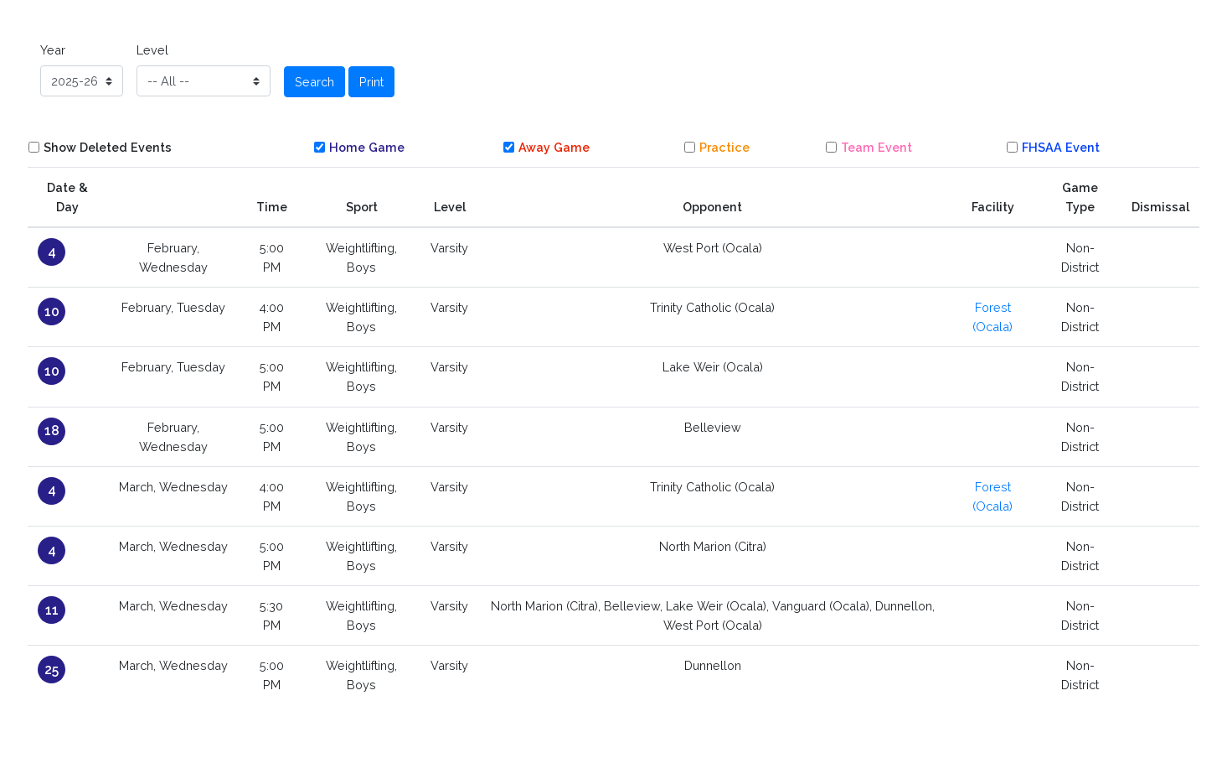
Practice (724, 147)
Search (314, 82)
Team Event (876, 147)
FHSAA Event (1061, 147)
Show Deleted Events (108, 147)
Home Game (367, 147)
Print (371, 82)
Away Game (554, 147)
